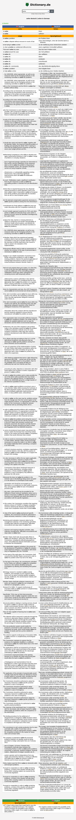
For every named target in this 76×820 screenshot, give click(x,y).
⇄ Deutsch (5, 23)
